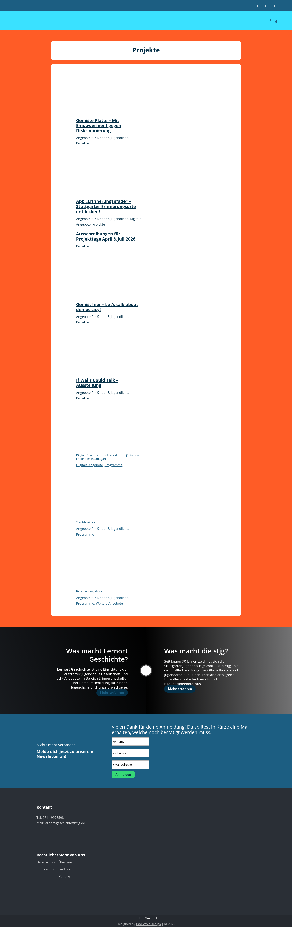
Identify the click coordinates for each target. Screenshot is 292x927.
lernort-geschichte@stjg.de (65, 823)
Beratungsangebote (89, 591)
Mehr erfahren (112, 692)
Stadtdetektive (85, 522)
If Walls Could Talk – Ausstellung (97, 382)
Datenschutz (45, 862)
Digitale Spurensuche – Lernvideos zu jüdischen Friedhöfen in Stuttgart (107, 457)
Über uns (65, 862)
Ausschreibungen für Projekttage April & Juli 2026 (105, 236)
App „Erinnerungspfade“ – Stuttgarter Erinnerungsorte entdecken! (106, 206)
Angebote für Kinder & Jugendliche (102, 138)
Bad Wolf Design (148, 924)
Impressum (45, 869)
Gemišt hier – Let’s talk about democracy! (107, 307)
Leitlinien (65, 869)
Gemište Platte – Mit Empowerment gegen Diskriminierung (98, 125)
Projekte (82, 143)
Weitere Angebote (109, 603)
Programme (114, 465)
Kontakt (64, 876)
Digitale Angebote (89, 465)
